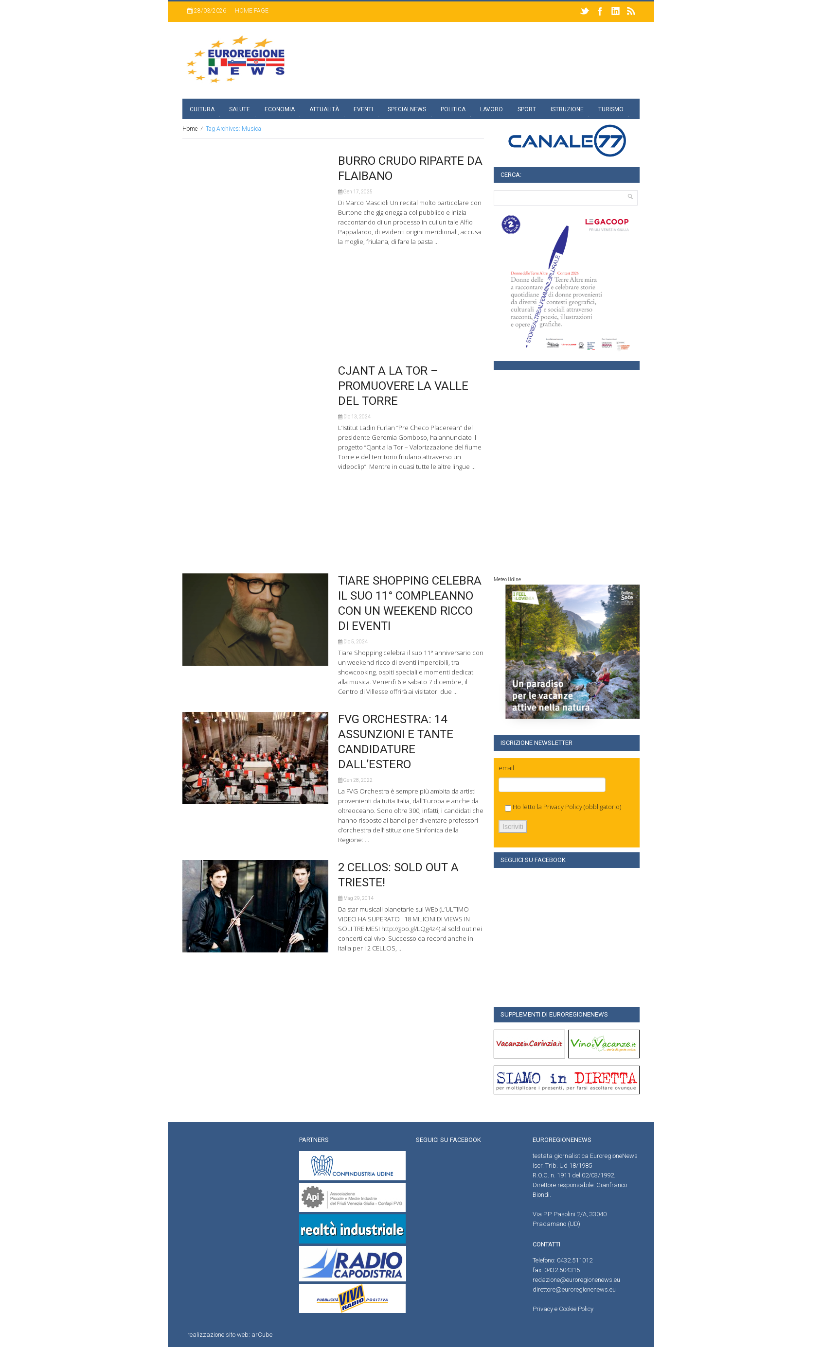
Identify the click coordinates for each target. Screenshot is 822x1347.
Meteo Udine (507, 579)
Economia (280, 109)
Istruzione (567, 109)
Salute (239, 109)
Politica (453, 109)
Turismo (611, 109)
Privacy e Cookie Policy (563, 1308)
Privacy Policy (562, 806)
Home (189, 128)
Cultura (202, 109)
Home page (251, 10)
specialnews (407, 109)
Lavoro (491, 109)
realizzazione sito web (218, 1334)
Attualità (324, 109)
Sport (527, 109)
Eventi (363, 109)
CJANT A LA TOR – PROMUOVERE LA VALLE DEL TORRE (403, 386)
